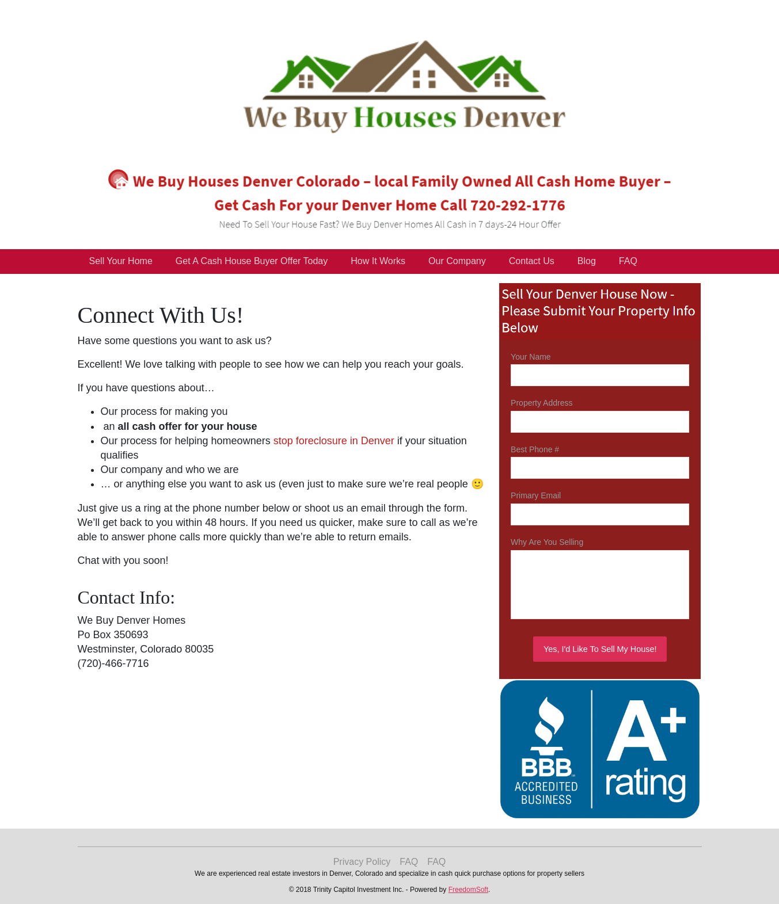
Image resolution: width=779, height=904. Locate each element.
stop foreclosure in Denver (333, 441)
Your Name (531, 356)
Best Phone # (535, 449)
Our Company (457, 261)
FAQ (628, 261)
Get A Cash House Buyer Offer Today (252, 261)
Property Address (541, 402)
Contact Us (531, 261)
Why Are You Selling (547, 542)
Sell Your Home (121, 261)
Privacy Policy (362, 862)
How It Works (378, 261)
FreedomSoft (468, 890)
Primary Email (536, 495)
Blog (586, 261)
